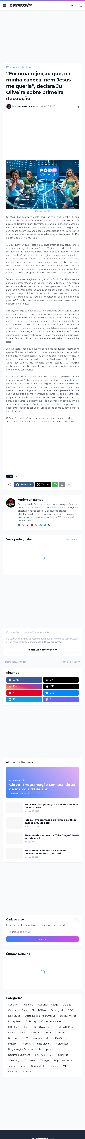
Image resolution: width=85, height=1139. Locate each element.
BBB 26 (67, 1004)
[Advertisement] (42, 36)
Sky (51, 1055)
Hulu (26, 1027)
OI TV (25, 1038)
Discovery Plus (68, 1015)
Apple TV (13, 1004)
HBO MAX (13, 1027)
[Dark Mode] (73, 5)
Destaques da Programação (40, 1015)
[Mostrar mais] (69, 484)
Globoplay (31, 1021)
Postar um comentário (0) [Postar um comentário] (42, 649)
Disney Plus (14, 1021)
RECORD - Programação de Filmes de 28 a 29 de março (51, 806)
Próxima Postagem (69, 661)
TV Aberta (30, 1060)
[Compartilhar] (76, 106)
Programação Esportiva (20, 1049)
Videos (54, 1066)
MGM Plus (35, 1032)
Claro (24, 1010)
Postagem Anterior (15, 661)
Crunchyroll (57, 1010)
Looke (11, 1032)
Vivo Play (13, 1071)
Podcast (26, 1043)
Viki (65, 1066)
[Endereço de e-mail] (42, 932)
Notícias (26, 67)
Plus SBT (60, 1038)
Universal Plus (38, 1066)
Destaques (14, 1015)
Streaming (14, 1060)
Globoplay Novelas (51, 1021)
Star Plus (63, 1055)
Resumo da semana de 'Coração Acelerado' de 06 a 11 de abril (45, 852)
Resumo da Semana (19, 1055)
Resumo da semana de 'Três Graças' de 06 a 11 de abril (52, 837)
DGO (70, 1010)
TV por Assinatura (63, 1060)
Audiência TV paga (48, 1004)
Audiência (28, 1004)
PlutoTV (12, 1043)
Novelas (12, 1038)
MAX (22, 1032)
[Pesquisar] (80, 5)
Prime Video (42, 1043)
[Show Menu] (5, 5)
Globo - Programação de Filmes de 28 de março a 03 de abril (51, 821)
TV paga (44, 1060)
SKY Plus (40, 1055)
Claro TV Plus (39, 1010)
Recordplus (44, 1049)
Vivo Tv (27, 1071)
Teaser (11, 1066)
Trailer (23, 1066)
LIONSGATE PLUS (64, 1027)
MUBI (49, 1032)
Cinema (12, 1010)
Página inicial (13, 67)
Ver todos (71, 539)
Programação (61, 1043)
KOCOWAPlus (41, 1027)
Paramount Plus (41, 1038)
